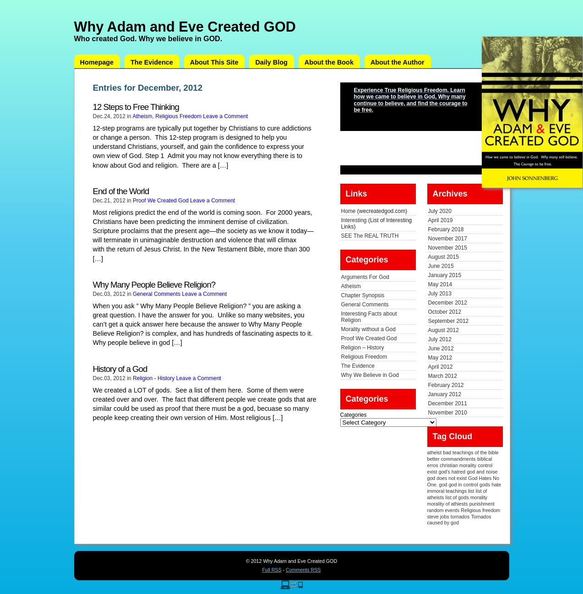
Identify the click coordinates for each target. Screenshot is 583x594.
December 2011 (447, 403)
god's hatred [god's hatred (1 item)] (452, 471)
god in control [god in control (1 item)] (463, 484)
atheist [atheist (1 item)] (434, 452)
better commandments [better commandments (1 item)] (451, 459)
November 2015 (447, 248)
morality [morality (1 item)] (478, 497)
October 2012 (445, 312)
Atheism (142, 116)
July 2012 (440, 339)
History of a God (120, 369)
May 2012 (440, 357)
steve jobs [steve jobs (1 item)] (438, 516)
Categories (353, 415)
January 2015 (445, 275)
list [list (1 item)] (471, 491)
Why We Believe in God (370, 375)
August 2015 (443, 257)
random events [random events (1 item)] (443, 510)
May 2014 (440, 284)
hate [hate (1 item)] (496, 484)
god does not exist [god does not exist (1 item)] (447, 478)
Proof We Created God (161, 200)
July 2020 (440, 211)
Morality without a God (368, 329)
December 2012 (447, 303)
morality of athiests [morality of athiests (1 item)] (447, 504)
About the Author (398, 62)
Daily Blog (271, 62)
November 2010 (447, 412)
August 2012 (443, 330)
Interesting (354, 220)
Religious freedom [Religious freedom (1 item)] (480, 510)
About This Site (214, 62)
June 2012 (441, 348)
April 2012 (440, 367)
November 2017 (447, 238)
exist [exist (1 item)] (432, 471)
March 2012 (442, 376)
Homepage (97, 62)
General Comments (156, 294)
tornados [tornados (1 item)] (460, 516)
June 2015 (441, 266)
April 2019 (440, 220)
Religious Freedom (178, 116)
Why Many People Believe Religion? (154, 284)
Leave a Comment (225, 116)
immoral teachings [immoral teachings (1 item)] (447, 491)
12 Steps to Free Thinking (136, 107)
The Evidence (152, 62)
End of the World (121, 191)
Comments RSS (303, 569)
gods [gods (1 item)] (484, 484)
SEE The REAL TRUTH (370, 236)
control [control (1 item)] (485, 465)
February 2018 (446, 229)
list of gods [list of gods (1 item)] (457, 497)
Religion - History (153, 378)
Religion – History (362, 347)
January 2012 (445, 394)
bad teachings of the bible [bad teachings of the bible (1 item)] (470, 452)
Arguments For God (365, 277)
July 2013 (440, 293)
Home (348, 211)
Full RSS (272, 569)
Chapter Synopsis (363, 295)
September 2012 (448, 321)
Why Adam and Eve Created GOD (185, 26)
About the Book (329, 62)
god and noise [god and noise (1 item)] (482, 471)
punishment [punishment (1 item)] (482, 504)
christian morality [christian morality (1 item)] (458, 465)
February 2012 (446, 385)
